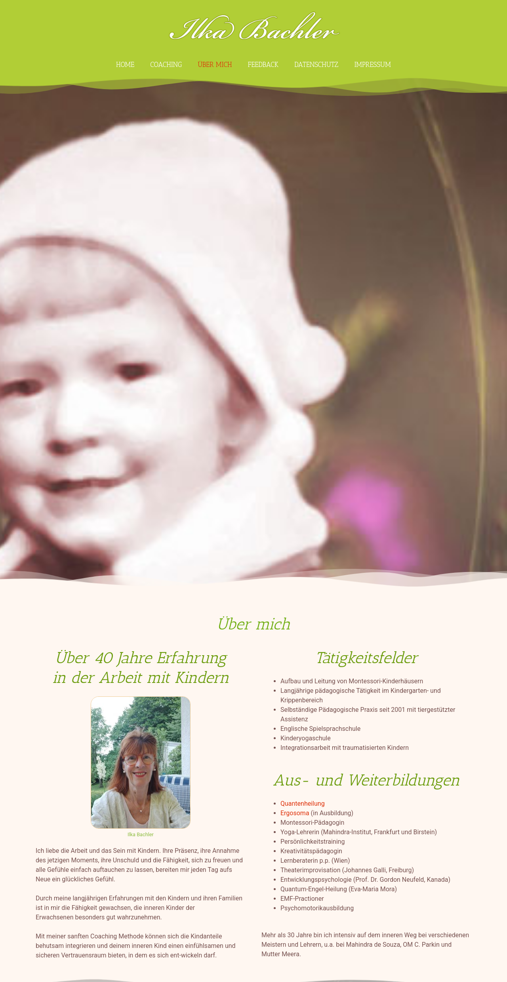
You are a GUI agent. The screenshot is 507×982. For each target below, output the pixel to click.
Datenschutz (316, 65)
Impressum (372, 65)
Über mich (215, 65)
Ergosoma (294, 813)
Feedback (263, 65)
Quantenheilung (302, 803)
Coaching (166, 65)
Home (125, 65)
